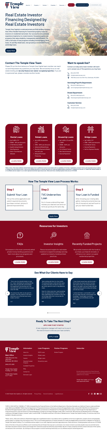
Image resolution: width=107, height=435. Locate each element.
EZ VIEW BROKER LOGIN (95, 5)
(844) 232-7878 (75, 73)
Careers (25, 358)
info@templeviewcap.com (78, 75)
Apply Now (11, 51)
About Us (25, 352)
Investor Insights (28, 355)
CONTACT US (71, 5)
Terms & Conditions (48, 393)
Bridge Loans (41, 358)
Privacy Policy (37, 393)
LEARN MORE (16, 161)
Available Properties (28, 366)
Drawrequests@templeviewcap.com (81, 97)
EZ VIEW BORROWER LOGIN (82, 5)
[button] (29, 5)
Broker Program (58, 352)
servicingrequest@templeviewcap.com (81, 87)
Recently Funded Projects (27, 362)
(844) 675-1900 (75, 85)
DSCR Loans (41, 352)
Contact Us (26, 371)
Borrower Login (27, 374)
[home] (14, 5)
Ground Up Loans (42, 361)
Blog (24, 368)
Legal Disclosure (59, 393)
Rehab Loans (41, 355)
